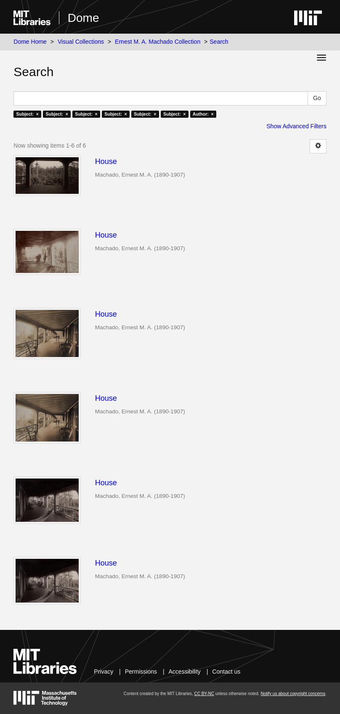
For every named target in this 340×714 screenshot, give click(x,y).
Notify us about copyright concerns (292, 693)
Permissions (141, 671)
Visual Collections (81, 41)
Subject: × (27, 113)
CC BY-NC (204, 693)
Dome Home (30, 41)
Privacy (103, 671)
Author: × (203, 113)
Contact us (226, 671)
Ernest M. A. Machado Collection (157, 41)
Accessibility (185, 671)
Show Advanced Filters (296, 126)
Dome (83, 17)
